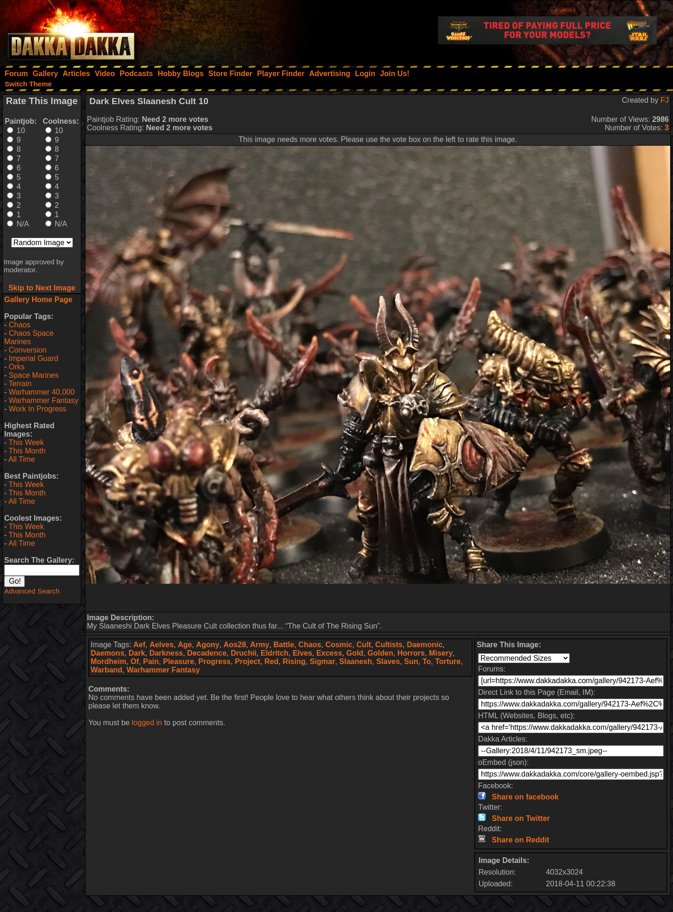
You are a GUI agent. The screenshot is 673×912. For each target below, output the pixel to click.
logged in (147, 723)
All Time (21, 459)
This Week (25, 442)
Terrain (19, 384)
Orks (17, 367)
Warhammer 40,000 (42, 392)
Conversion (28, 350)
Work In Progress (37, 409)
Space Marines (34, 375)
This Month (26, 451)
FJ (664, 100)
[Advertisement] (378, 598)
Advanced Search (31, 591)
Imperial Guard (33, 358)
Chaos (19, 325)
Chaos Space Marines (29, 337)
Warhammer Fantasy (44, 400)
